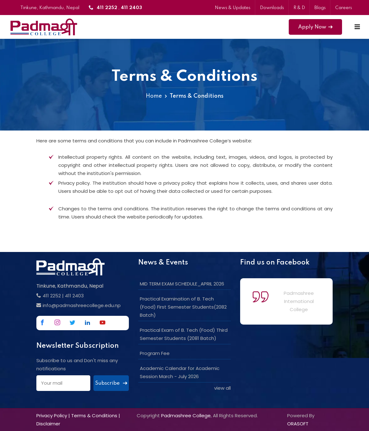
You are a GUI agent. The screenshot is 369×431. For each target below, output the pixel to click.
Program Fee (155, 353)
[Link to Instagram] (57, 322)
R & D (299, 8)
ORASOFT (297, 423)
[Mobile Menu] (357, 26)
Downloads (272, 8)
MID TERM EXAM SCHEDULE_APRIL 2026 (182, 283)
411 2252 (52, 295)
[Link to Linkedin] (87, 322)
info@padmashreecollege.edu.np (82, 305)
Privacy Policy (51, 415)
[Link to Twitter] (72, 322)
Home (154, 96)
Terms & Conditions (94, 415)
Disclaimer (48, 423)
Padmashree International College (299, 301)
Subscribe (111, 383)
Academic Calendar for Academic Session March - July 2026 (179, 372)
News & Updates (232, 8)
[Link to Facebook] (42, 322)
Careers (343, 8)
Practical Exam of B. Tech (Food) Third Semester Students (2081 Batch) (184, 334)
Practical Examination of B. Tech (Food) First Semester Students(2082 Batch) (183, 306)
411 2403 (74, 295)
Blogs (320, 8)
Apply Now (315, 27)
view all (222, 388)
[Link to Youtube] (102, 322)
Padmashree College (186, 415)
